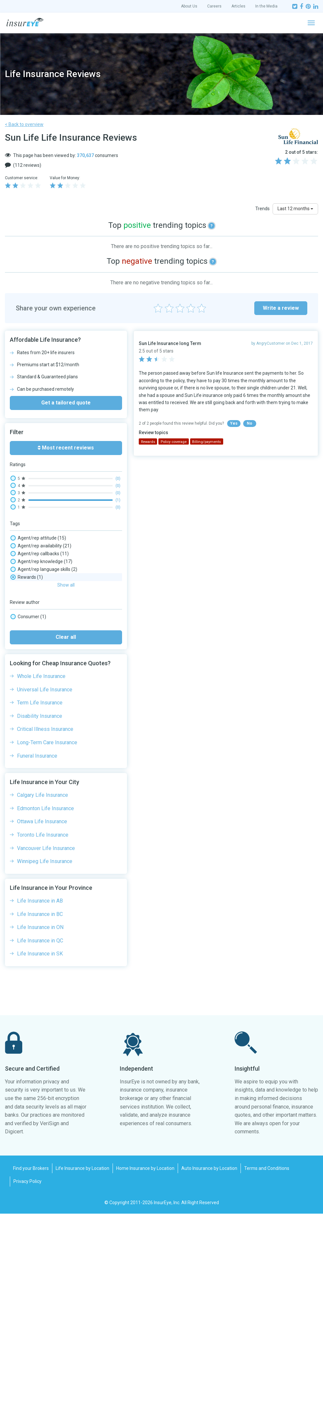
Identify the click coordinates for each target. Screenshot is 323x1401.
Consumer (28, 804)
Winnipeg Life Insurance (44, 1049)
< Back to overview (24, 124)
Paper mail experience (40, 702)
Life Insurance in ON (40, 1114)
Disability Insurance (39, 903)
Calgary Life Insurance (42, 982)
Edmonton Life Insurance (45, 996)
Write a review (281, 308)
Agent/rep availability (40, 545)
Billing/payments (36, 577)
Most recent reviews (66, 448)
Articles (238, 6)
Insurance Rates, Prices (41, 647)
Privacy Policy (27, 1368)
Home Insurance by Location (145, 1355)
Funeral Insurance (37, 943)
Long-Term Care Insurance (47, 930)
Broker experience (36, 585)
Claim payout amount (39, 616)
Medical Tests (31, 663)
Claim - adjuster (33, 600)
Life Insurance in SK (40, 1141)
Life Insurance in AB (40, 1088)
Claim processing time (41, 624)
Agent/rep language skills (43, 569)
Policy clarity (30, 726)
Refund (25, 749)
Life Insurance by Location (82, 1355)
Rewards (26, 757)
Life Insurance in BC (40, 1101)
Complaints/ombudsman (43, 632)
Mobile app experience (40, 671)
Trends (262, 208)
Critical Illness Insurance (45, 916)
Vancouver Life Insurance (46, 1035)
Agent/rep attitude (38, 538)
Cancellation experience (42, 592)
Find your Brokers (31, 1355)
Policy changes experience (44, 718)
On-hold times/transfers (42, 686)
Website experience (37, 773)
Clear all (66, 824)
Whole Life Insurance (41, 863)
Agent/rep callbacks (39, 553)
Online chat (29, 694)
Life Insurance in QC (40, 1128)
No (249, 423)
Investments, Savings (39, 655)
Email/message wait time (44, 639)
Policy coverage (35, 733)
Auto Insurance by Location (209, 1355)
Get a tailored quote (66, 403)
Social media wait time (40, 765)
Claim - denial (32, 608)
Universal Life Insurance (44, 877)
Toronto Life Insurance (42, 1022)
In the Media (266, 6)
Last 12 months (295, 208)
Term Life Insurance (40, 890)
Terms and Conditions (266, 1355)
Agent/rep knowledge (41, 561)
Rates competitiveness (41, 741)
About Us (189, 6)
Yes (234, 423)
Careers (214, 6)
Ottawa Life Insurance (42, 1009)
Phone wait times (35, 710)
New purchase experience (44, 679)
